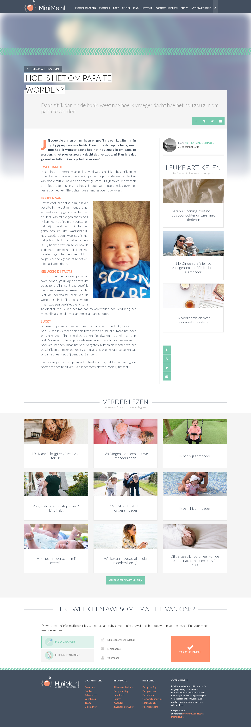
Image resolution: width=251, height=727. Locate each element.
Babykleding (149, 687)
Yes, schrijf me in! (191, 649)
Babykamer (149, 694)
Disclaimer (91, 706)
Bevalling (118, 694)
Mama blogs (149, 702)
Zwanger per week (123, 706)
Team (88, 702)
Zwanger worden (85, 8)
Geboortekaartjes (152, 698)
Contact (89, 691)
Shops (184, 8)
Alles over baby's (123, 687)
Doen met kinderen (167, 8)
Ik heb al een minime (62, 655)
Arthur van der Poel (199, 142)
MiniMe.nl (47, 6)
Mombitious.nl (177, 716)
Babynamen (149, 691)
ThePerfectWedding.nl (192, 713)
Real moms (53, 69)
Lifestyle (147, 8)
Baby (116, 8)
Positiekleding (150, 706)
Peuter (126, 8)
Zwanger (104, 8)
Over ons (90, 687)
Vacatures (90, 698)
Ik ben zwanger (60, 642)
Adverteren (91, 694)
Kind (136, 8)
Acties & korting (201, 8)
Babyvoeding (120, 691)
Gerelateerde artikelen (125, 580)
